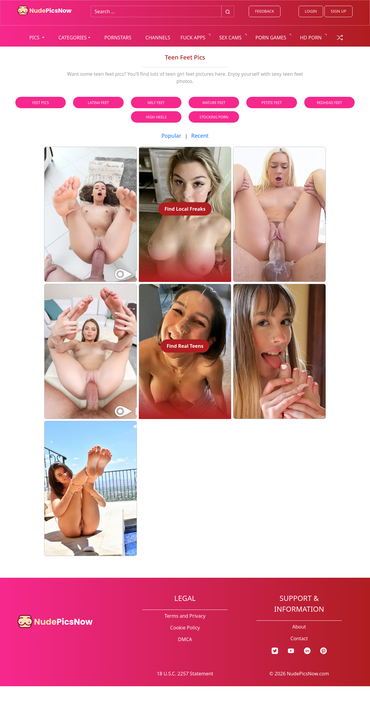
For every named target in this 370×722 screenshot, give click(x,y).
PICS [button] (35, 37)
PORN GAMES (271, 37)
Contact (299, 638)
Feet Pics (40, 102)
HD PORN (311, 37)
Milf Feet (156, 102)
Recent (200, 135)
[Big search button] (227, 11)
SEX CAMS (230, 37)
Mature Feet (214, 102)
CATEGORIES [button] (72, 37)
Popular (171, 135)
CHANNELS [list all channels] (157, 37)
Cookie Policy (185, 627)
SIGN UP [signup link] (338, 11)
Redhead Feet (329, 102)
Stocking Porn (213, 117)
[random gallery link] (340, 37)
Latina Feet (98, 102)
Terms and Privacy (185, 616)
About (299, 626)
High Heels (156, 117)
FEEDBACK (264, 11)
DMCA (185, 639)
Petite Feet (272, 102)
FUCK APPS (192, 37)
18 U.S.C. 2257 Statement (185, 673)
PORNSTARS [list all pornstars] (118, 37)
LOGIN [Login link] (311, 11)
